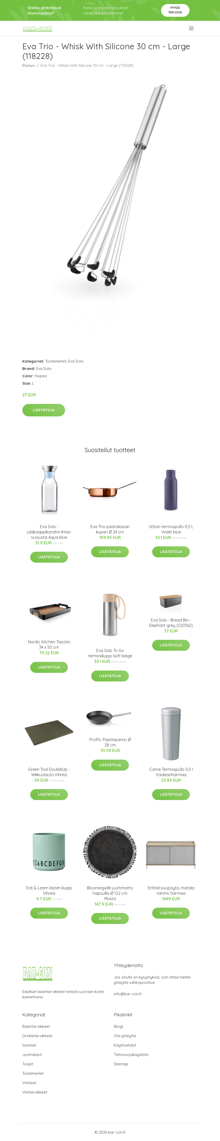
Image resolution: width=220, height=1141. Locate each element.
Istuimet (29, 1045)
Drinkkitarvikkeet (37, 1035)
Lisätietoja (44, 410)
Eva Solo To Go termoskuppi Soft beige (110, 653)
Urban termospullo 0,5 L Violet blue (171, 529)
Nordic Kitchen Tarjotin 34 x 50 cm (49, 644)
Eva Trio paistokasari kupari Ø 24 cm (110, 529)
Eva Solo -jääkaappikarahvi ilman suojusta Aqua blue (49, 532)
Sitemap (121, 1064)
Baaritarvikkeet (36, 1026)
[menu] (192, 28)
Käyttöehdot (125, 1045)
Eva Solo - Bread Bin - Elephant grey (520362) (171, 622)
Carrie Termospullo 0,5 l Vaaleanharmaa (171, 772)
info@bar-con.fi (128, 993)
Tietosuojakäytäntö (131, 1054)
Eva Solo (76, 361)
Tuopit (27, 1064)
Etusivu (28, 65)
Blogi (118, 1026)
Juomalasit (32, 1054)
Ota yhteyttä (125, 1035)
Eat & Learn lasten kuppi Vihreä (49, 890)
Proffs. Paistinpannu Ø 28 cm (110, 742)
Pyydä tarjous (175, 10)
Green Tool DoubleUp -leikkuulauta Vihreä (49, 772)
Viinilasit (29, 1082)
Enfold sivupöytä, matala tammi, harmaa (171, 890)
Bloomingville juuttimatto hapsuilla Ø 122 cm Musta (110, 893)
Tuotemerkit (55, 361)
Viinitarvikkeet (34, 1092)
